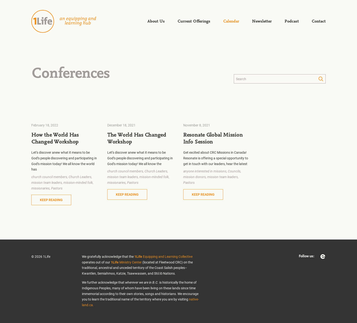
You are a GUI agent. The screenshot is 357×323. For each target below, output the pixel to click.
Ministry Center (126, 262)
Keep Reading (51, 200)
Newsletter (262, 21)
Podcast (292, 21)
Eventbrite (323, 256)
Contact (319, 21)
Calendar (231, 21)
